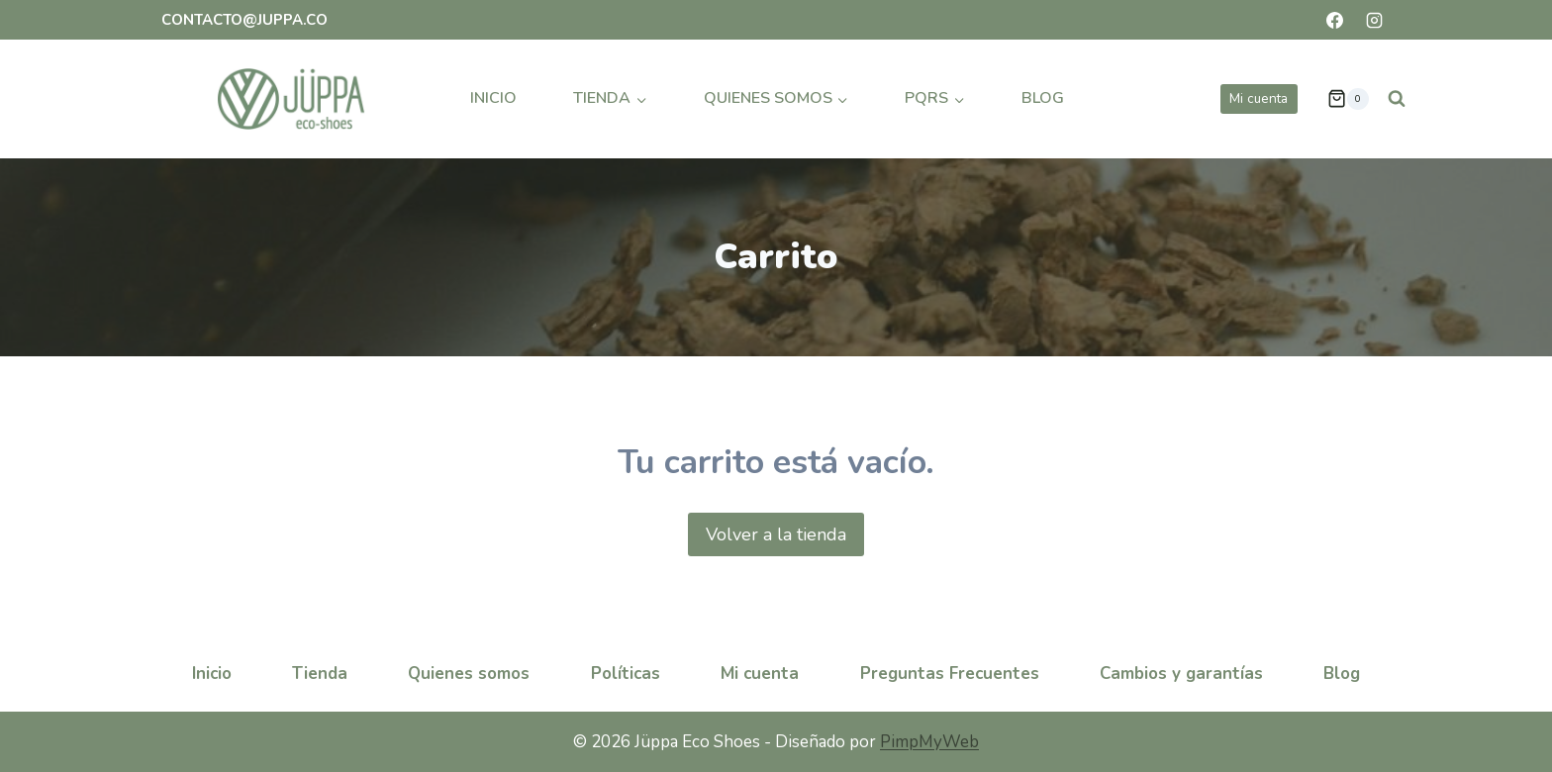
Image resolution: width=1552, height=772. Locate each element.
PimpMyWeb (929, 741)
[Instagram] (1374, 20)
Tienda (319, 673)
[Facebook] (1335, 20)
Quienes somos (469, 673)
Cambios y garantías (1181, 673)
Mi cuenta (1258, 98)
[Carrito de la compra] (1348, 99)
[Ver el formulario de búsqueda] (1396, 99)
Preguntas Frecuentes (949, 673)
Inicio (493, 98)
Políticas (625, 673)
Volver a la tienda (776, 534)
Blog (1042, 98)
